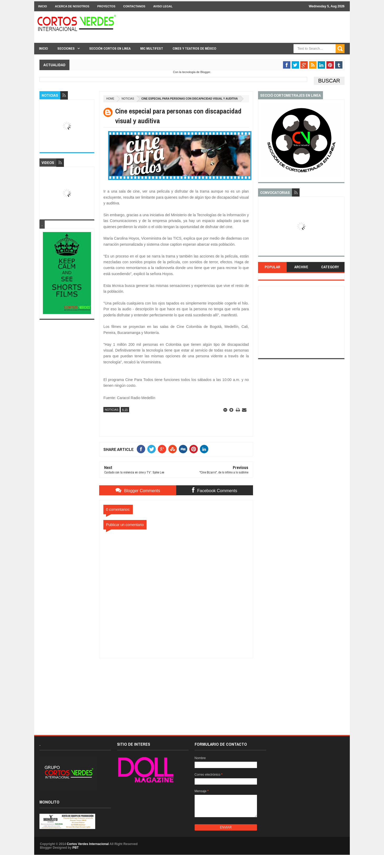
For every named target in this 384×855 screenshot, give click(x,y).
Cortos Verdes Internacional (88, 844)
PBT (75, 847)
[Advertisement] (176, 691)
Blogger (205, 72)
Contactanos (134, 6)
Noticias (128, 98)
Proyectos (106, 6)
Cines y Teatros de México (194, 48)
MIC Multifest (151, 48)
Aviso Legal (163, 6)
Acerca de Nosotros (72, 6)
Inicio (42, 6)
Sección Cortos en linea (110, 48)
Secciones (66, 48)
